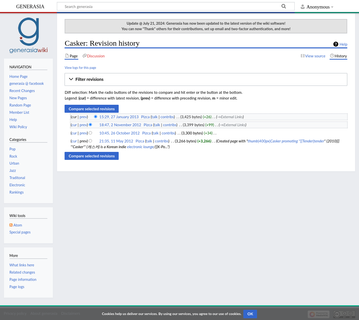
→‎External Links (230, 116)
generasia (30, 6)
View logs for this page (80, 68)
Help (343, 44)
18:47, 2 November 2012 (120, 124)
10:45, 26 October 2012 (119, 133)
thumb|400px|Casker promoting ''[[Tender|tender (286, 141)
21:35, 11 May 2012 (116, 141)
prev (83, 116)
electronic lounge (140, 146)
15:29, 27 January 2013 (119, 116)
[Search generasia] (175, 6)
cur (74, 124)
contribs (167, 116)
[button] (206, 79)
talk (155, 116)
